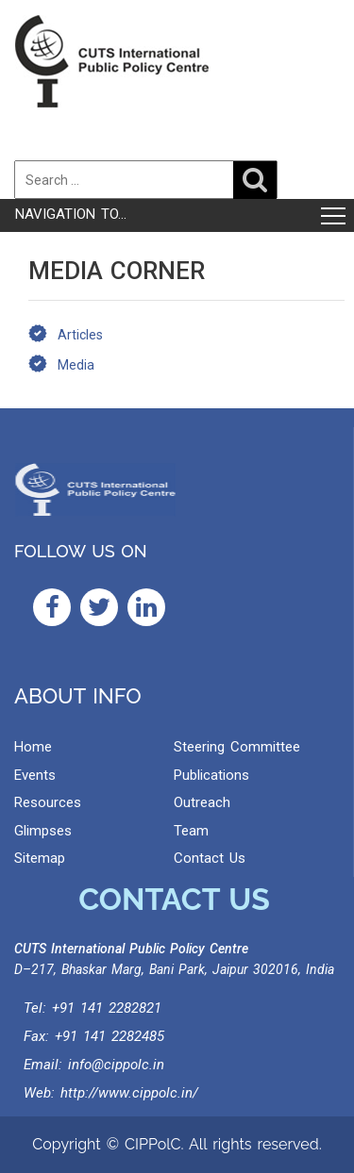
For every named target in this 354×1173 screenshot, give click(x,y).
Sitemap (39, 858)
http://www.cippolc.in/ (129, 1092)
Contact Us (209, 858)
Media (76, 364)
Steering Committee (237, 746)
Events (35, 775)
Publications (211, 775)
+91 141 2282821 (106, 1008)
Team (191, 830)
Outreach (202, 802)
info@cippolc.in (116, 1064)
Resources (47, 802)
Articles (80, 334)
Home (33, 746)
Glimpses (43, 830)
